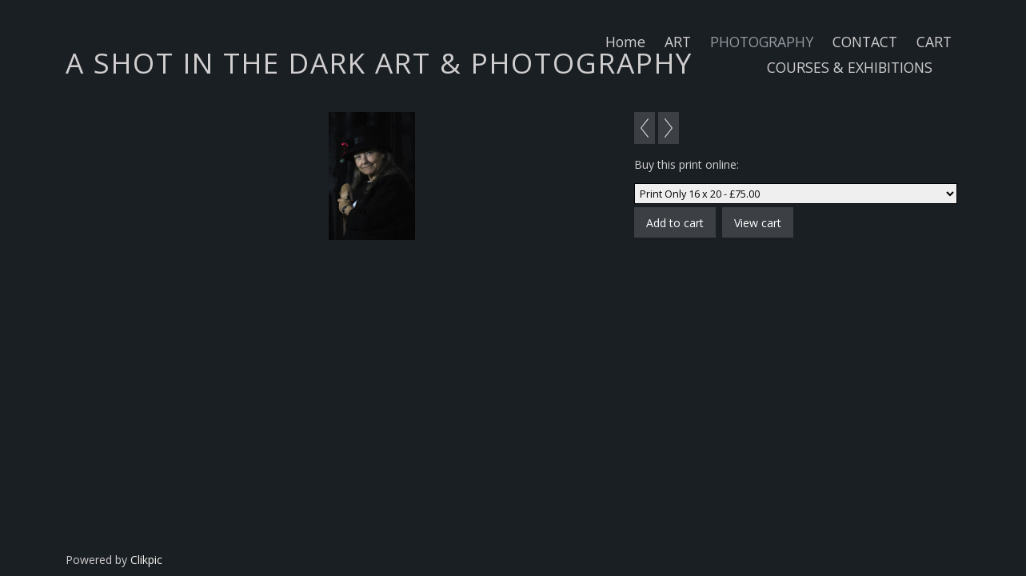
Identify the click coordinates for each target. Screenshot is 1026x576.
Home (625, 41)
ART (678, 41)
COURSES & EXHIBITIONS (849, 67)
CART (934, 41)
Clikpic (146, 559)
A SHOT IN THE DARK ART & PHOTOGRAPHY (379, 62)
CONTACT (864, 41)
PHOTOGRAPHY (761, 41)
